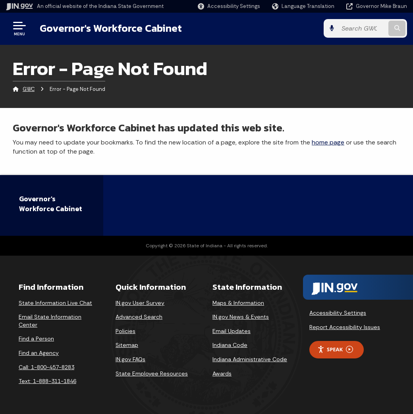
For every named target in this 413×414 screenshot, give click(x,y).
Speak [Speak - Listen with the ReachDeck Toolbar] (335, 349)
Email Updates (231, 331)
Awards (222, 373)
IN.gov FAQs (130, 359)
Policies (125, 331)
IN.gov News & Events (240, 316)
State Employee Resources (152, 373)
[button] (229, 6)
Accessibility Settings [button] (337, 312)
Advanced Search (139, 316)
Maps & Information (238, 302)
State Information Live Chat (55, 302)
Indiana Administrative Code (249, 359)
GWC (29, 89)
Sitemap (127, 345)
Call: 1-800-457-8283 (46, 367)
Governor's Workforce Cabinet (111, 28)
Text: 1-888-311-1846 (47, 381)
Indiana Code (229, 345)
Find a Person (36, 338)
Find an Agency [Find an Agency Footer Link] (39, 352)
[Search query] (362, 28)
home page (328, 142)
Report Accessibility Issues (344, 327)
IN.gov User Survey (140, 302)
